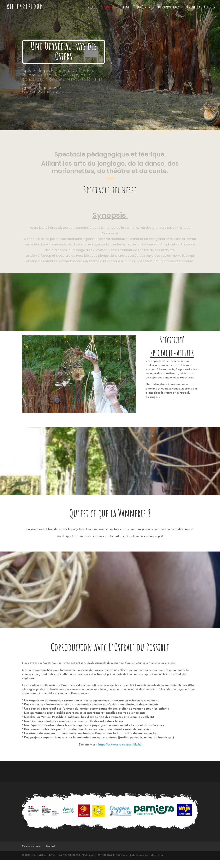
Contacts (209, 7)
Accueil (92, 7)
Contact (50, 846)
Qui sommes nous (168, 7)
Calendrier (193, 7)
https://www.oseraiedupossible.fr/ (119, 744)
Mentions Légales (32, 846)
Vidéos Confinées (143, 7)
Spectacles (107, 7)
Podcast (124, 7)
